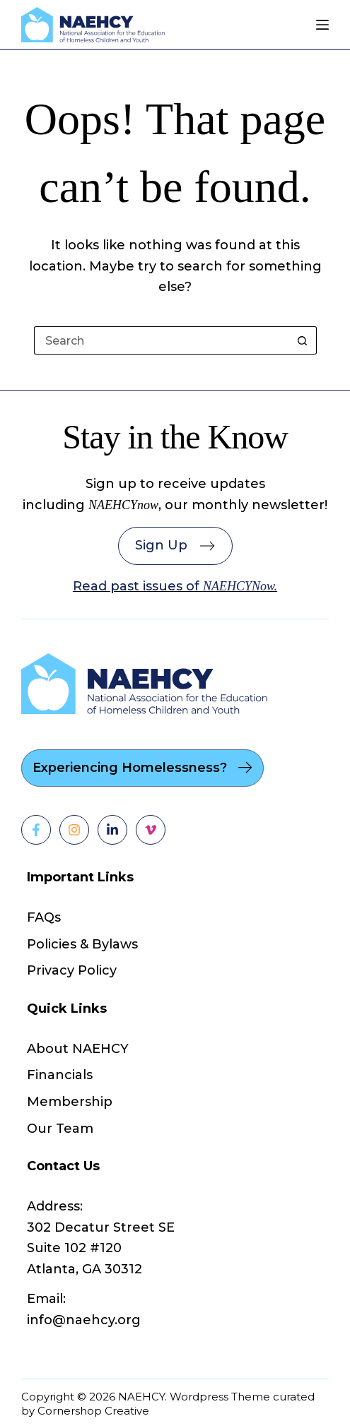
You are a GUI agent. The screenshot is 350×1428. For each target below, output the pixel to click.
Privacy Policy (72, 970)
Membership (69, 1101)
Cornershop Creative (93, 1410)
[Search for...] (161, 340)
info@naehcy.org (84, 1320)
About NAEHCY (78, 1049)
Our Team (60, 1128)
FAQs (44, 917)
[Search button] (302, 340)
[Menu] (322, 24)
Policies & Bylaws (82, 944)
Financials (60, 1075)
